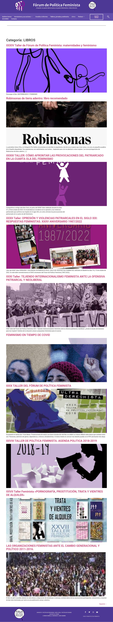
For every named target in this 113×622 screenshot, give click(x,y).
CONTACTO (39, 612)
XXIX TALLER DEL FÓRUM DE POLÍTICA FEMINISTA (38, 385)
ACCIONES (15, 18)
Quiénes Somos (7, 16)
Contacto (25, 18)
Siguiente (103, 604)
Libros (77, 16)
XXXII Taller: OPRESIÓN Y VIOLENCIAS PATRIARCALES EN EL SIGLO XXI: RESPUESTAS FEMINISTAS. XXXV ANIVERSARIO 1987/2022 (51, 219)
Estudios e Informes (43, 16)
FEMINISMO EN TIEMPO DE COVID (28, 335)
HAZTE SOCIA (96, 16)
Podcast (5, 18)
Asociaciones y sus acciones (24, 16)
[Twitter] (89, 612)
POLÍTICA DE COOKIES (67, 612)
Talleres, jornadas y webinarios (62, 16)
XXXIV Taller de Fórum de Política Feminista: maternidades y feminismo (51, 45)
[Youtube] (97, 612)
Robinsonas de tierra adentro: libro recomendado (36, 98)
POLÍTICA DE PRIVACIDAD (48, 612)
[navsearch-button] (108, 17)
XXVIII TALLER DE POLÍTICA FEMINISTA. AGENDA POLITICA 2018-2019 (51, 440)
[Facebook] (85, 612)
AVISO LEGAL (58, 612)
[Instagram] (93, 612)
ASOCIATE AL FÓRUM (54, 614)
